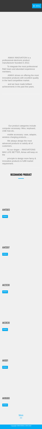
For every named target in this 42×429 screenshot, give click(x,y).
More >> (21, 416)
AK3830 (6, 322)
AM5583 (6, 209)
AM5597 (6, 247)
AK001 (5, 360)
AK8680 (6, 398)
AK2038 (6, 285)
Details (5, 216)
